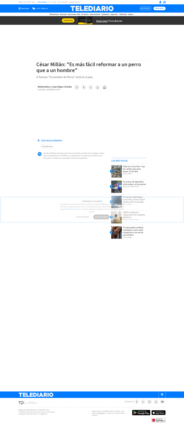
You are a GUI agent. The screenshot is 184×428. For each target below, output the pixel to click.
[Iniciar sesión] (160, 2)
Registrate (159, 8)
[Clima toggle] (39, 8)
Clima (54, 2)
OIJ (49, 2)
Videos (130, 14)
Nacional (63, 14)
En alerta (85, 14)
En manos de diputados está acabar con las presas (134, 184)
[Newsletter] (164, 3)
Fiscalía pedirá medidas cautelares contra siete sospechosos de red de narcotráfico (134, 231)
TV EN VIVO (144, 8)
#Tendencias (47, 145)
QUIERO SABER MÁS (82, 214)
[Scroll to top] (162, 394)
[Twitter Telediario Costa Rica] (143, 402)
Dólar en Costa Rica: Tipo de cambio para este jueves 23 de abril (133, 169)
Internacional (95, 14)
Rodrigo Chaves (75, 2)
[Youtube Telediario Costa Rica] (162, 402)
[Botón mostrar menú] (24, 8)
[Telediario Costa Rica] (92, 8)
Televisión (123, 14)
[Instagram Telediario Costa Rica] (149, 402)
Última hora (54, 14)
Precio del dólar (63, 2)
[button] (77, 87)
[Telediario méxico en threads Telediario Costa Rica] (156, 402)
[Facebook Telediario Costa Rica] (136, 402)
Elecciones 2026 (74, 14)
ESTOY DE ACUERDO (101, 214)
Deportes (114, 14)
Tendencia (105, 14)
